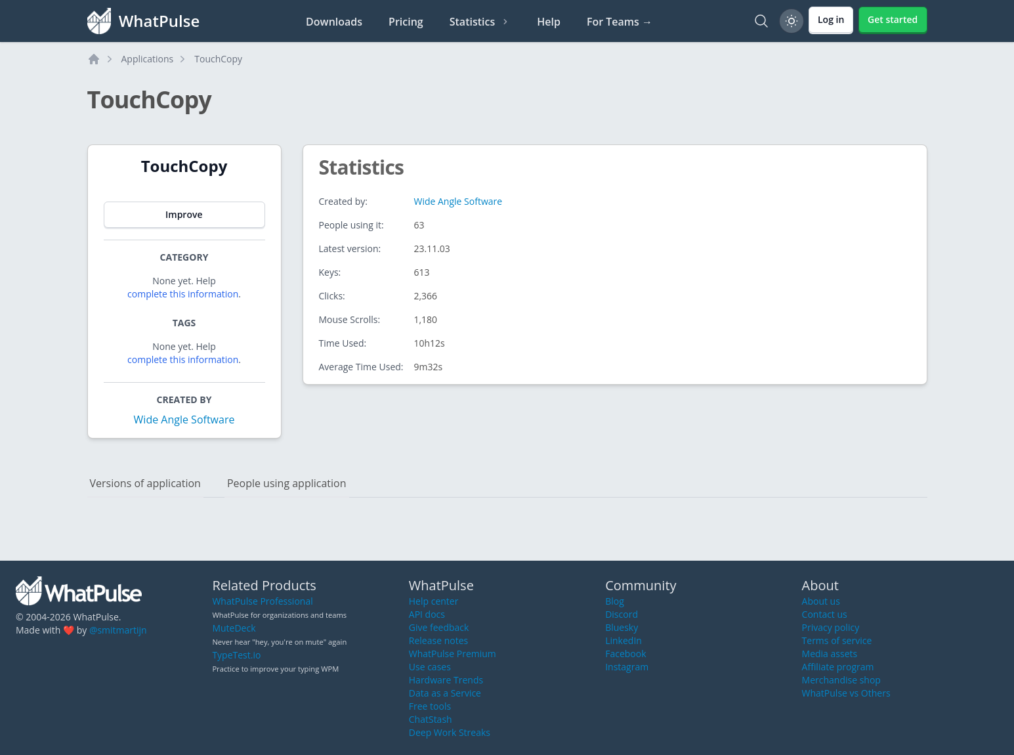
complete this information (182, 294)
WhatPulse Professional (262, 601)
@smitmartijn (118, 630)
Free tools (430, 706)
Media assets (830, 653)
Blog (614, 601)
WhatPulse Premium (452, 653)
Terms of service (837, 640)
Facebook (625, 653)
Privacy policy (831, 627)
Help (548, 21)
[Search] (761, 21)
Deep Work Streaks (449, 732)
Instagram (626, 666)
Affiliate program (838, 666)
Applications (147, 59)
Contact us (824, 614)
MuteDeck (233, 628)
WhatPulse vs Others (846, 693)
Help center (434, 601)
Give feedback (439, 627)
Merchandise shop (841, 680)
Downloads (334, 21)
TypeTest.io (236, 655)
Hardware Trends (446, 680)
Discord (621, 614)
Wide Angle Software (184, 419)
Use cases (430, 666)
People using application (287, 483)
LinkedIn (623, 640)
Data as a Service (445, 693)
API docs (427, 614)
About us (821, 601)
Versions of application (145, 483)
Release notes (438, 640)
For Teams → (619, 21)
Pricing (406, 21)
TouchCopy (218, 59)
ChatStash (430, 719)
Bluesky (621, 627)
